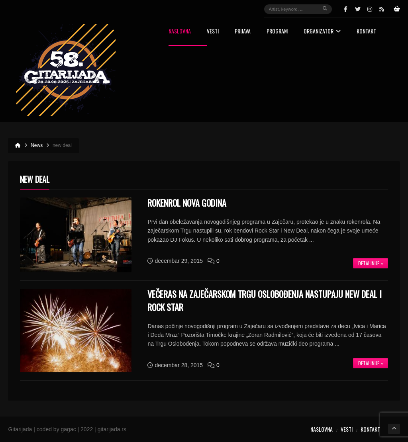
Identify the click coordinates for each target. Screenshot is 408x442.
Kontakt (366, 31)
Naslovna (180, 31)
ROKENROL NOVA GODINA (186, 202)
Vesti (213, 31)
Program (277, 31)
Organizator (322, 31)
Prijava (243, 31)
